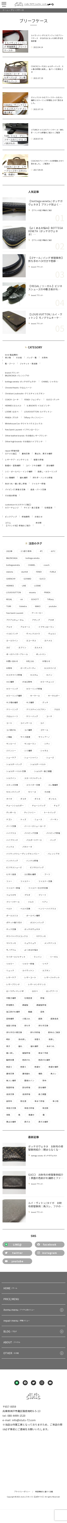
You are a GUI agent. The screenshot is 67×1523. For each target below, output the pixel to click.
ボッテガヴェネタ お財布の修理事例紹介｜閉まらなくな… (45, 1148)
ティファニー (29, 812)
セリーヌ (31, 792)
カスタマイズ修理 (13, 675)
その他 (19, 357)
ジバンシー (10, 751)
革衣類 (44, 1108)
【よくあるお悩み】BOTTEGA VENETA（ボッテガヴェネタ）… (45, 231)
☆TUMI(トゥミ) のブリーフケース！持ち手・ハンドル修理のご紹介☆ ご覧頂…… (47, 131)
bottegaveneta (12, 565)
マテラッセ (40, 936)
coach (45, 565)
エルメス (37, 647)
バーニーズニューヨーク (34, 826)
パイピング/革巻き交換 (15, 489)
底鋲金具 (53, 1019)
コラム (8, 522)
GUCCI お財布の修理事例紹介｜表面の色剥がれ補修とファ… (45, 1176)
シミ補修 (27, 751)
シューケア (10, 758)
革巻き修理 (28, 1108)
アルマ (8, 627)
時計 (7, 1039)
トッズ (22, 819)
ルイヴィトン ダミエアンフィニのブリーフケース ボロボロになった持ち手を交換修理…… (47, 38)
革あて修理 (38, 1101)
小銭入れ (25, 1019)
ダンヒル (51, 799)
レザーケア (10, 977)
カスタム (33, 675)
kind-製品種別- (11, 354)
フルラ (30, 902)
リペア (44, 964)
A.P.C (52, 551)
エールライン (11, 641)
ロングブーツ (51, 991)
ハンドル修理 (31, 861)
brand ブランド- (37, 267)
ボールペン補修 (32, 916)
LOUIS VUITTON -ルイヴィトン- (38, 411)
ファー (8, 881)
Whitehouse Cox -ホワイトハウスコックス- (24, 423)
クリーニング (11, 709)
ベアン (44, 902)
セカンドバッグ (12, 792)
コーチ (48, 716)
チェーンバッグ (38, 806)
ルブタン (45, 970)
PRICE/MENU (11, 1299)
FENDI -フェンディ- (32, 399)
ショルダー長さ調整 (42, 771)
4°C (40, 551)
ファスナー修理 (38, 483)
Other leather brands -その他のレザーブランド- (26, 435)
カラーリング (11, 689)
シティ (46, 744)
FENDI (38, 572)
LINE (23, 586)
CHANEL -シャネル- (49, 381)
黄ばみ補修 (10, 1122)
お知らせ (39, 516)
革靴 (7, 1115)
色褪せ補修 (52, 1067)
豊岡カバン (28, 1081)
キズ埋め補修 (11, 702)
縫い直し (9, 1053)
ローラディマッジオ (14, 991)
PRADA (46, 592)
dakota (8, 572)
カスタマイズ (49, 668)
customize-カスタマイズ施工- (18, 504)
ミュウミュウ (29, 943)
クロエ (56, 709)
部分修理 (25, 1087)
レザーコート (29, 977)
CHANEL (30, 565)
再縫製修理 (40, 1005)
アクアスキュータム (14, 620)
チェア (56, 806)
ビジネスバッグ (36, 867)
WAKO (37, 606)
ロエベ (34, 991)
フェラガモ (10, 895)
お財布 (45, 357)
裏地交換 (26, 453)
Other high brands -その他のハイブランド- (24, 441)
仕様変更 (48, 507)
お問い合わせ (11, 661)
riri (20, 599)
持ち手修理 (34, 1032)
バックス (9, 847)
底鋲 (39, 1019)
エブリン (21, 647)
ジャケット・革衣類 (28, 363)
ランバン (37, 957)
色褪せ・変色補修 (13, 465)
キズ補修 (29, 702)
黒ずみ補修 (42, 1122)
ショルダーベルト (37, 764)
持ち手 (26, 1026)
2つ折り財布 (25, 551)
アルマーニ (24, 627)
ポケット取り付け (13, 922)
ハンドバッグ (11, 861)
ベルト (8, 909)
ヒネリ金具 (10, 874)
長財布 (8, 1101)
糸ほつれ (49, 1046)
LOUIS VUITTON (12, 592)
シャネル (43, 751)
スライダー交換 (32, 785)
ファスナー (24, 881)
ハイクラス (10, 833)
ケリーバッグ (31, 716)
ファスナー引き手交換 (37, 888)
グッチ (44, 702)
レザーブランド (12, 984)
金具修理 (25, 1094)
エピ (7, 647)
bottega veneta (31, 558)
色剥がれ (25, 1060)
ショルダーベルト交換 (15, 771)
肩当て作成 (42, 1053)
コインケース (25, 723)
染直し (50, 1039)
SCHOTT (34, 599)
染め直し (21, 1039)
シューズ (49, 758)
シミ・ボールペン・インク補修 (19, 471)
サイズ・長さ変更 (31, 507)
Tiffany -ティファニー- (34, 417)
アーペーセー (36, 613)
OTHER (11, 1353)
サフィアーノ (43, 737)
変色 (41, 1012)
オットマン (40, 654)
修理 (41, 998)
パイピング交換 (30, 833)
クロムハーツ (11, 716)
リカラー (9, 964)
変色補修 (9, 1019)
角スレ (52, 1074)
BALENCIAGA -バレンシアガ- (17, 375)
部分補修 (50, 465)
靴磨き (30, 1115)
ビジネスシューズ (13, 867)
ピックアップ (11, 516)
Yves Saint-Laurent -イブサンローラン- (22, 429)
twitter (14, 1253)
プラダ (26, 895)
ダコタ (22, 799)
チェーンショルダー (14, 806)
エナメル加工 (11, 453)
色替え (22, 1067)
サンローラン (29, 744)
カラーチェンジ (12, 507)
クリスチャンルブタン (35, 709)
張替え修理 (38, 459)
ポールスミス (11, 916)
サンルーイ (10, 744)
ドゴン (8, 819)
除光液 (22, 1101)
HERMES (9, 586)
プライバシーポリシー (22, 1491)
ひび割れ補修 (29, 874)
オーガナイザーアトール (16, 654)
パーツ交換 (10, 826)
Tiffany (49, 599)
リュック (9, 970)
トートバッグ (49, 812)
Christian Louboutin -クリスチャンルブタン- (25, 393)
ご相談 (8, 737)
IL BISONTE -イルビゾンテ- (38, 405)
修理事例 (26, 516)
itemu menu (19, 1309)
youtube (51, 606)
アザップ (35, 620)
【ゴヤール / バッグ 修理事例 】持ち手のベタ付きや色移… (45, 259)
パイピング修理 (52, 833)
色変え (8, 1067)
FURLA (52, 572)
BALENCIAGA (10, 558)
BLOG (10, 1331)
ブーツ (46, 874)
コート (8, 723)
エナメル (47, 641)
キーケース (34, 696)
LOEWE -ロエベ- (12, 411)
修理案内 (9, 1005)
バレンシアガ (52, 854)
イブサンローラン (45, 627)
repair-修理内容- (12, 450)
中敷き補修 (10, 998)
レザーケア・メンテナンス (17, 459)
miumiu (31, 592)
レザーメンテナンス (36, 984)
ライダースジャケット (15, 957)
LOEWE (36, 586)
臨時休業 (9, 1060)
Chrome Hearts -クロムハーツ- (18, 387)
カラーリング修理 (33, 689)
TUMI (7, 606)
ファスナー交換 (44, 881)
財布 (43, 1081)
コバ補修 (27, 730)
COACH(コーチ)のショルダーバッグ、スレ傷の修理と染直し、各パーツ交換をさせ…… (47, 69)
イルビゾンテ (11, 634)
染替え (36, 1039)
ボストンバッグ (36, 922)
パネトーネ (26, 847)
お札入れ (29, 661)
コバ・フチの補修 (33, 465)
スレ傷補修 (10, 477)
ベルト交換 (24, 909)
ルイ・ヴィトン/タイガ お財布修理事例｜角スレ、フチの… (45, 1204)
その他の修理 (11, 495)
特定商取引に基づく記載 (44, 1491)
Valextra (22, 606)
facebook (46, 1244)
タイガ (8, 799)
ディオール (10, 812)
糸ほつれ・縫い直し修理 (16, 483)
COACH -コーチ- (12, 399)
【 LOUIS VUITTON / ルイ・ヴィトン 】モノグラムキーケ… (45, 315)
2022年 (8, 551)
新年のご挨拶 (53, 1032)
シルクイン (10, 778)
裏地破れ (25, 1074)
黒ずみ (26, 1122)
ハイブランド (11, 840)
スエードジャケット (32, 778)
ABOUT (12, 1342)
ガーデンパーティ (27, 668)
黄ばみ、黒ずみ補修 (43, 453)
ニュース (37, 819)
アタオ (50, 620)
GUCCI (41, 579)
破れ (19, 1046)
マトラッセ (10, 943)
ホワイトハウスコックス (16, 936)
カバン (48, 675)
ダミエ (36, 799)
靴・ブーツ (10, 363)
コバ (41, 723)
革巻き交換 (10, 1108)
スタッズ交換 (11, 785)
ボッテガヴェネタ (31, 929)
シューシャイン (30, 758)
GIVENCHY (9, 579)
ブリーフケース (12, 902)
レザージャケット (51, 977)
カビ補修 (9, 682)
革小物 (8, 357)
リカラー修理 (27, 964)
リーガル (53, 957)
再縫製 (24, 1005)
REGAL (8, 599)
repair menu (17, 1320)
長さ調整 (41, 1094)
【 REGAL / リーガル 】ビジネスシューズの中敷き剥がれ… (45, 287)
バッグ (52, 840)
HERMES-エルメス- (13, 405)
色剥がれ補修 (43, 1060)
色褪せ (36, 1067)
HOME (10, 1288)
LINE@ (13, 1244)
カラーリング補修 (13, 696)
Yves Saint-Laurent (13, 613)
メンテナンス (49, 943)
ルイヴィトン (27, 970)
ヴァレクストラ (32, 634)
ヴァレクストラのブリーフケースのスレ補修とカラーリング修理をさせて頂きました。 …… (47, 100)
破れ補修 (24, 477)
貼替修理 (9, 1087)
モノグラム (10, 950)
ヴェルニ (51, 634)
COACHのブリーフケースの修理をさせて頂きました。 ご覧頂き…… (47, 162)
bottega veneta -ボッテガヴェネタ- (20, 381)
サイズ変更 (24, 737)
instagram (47, 1253)
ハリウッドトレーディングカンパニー (21, 854)
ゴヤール (43, 730)
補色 (39, 1074)
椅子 (7, 1046)
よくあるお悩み (30, 950)
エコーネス (30, 641)
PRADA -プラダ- (12, 417)
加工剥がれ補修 (12, 1012)
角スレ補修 (10, 1081)
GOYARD (26, 579)
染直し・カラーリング (47, 471)
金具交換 (9, 1094)
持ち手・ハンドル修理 (42, 477)
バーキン (53, 819)
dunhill (23, 572)
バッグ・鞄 (32, 357)
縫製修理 (25, 1053)
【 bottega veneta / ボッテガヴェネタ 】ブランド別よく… (45, 202)
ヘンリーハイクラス (46, 909)
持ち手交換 (42, 1026)
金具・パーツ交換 (38, 489)
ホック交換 (10, 929)
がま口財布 (26, 682)
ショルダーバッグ (13, 764)
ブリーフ (41, 895)
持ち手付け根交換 (13, 1032)
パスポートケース (33, 840)
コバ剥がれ (10, 730)
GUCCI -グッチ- (53, 399)
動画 (29, 1012)
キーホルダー (53, 696)
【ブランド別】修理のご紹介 (41, 210)
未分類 (38, 522)
